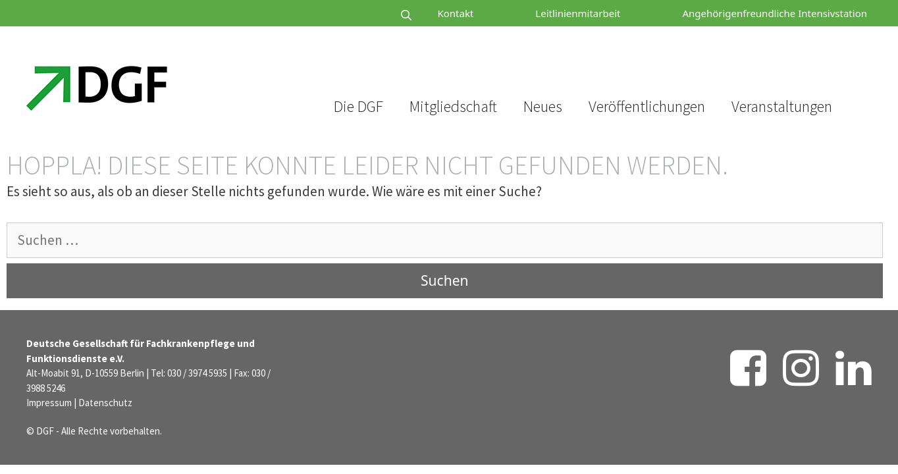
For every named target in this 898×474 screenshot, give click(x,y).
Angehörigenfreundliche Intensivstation (774, 13)
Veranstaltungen (781, 106)
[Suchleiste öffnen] (367, 15)
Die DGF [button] (358, 106)
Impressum (49, 402)
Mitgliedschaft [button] (453, 106)
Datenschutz (105, 402)
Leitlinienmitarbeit (577, 13)
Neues (542, 106)
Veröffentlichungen (647, 106)
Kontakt (455, 13)
